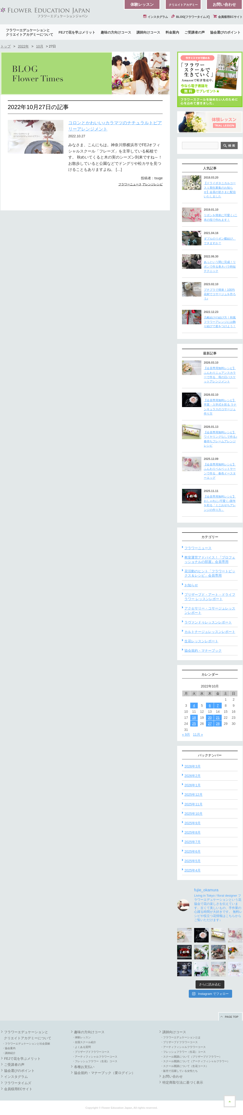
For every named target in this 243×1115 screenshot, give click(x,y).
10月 (39, 46)
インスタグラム (155, 17)
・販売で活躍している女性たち (179, 1070)
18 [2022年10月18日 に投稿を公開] (194, 718)
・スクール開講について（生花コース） (184, 1066)
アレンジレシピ (152, 184)
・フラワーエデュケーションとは (180, 1037)
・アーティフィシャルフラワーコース (94, 1056)
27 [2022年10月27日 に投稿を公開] (210, 724)
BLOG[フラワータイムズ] (190, 17)
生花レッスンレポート (201, 641)
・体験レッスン (81, 1037)
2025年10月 (193, 814)
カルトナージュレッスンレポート (209, 632)
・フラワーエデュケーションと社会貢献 (26, 1043)
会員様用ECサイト (228, 17)
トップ (5, 46)
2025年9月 (192, 823)
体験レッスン (142, 4)
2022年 (23, 46)
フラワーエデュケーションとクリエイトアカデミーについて (29, 32)
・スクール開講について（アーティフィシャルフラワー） (195, 1061)
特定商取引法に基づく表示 (182, 1082)
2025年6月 (192, 851)
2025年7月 (192, 842)
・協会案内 (8, 1048)
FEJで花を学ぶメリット (77, 32)
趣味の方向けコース (116, 32)
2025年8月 (192, 832)
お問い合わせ (224, 4)
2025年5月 (192, 861)
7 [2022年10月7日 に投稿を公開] (218, 705)
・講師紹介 (8, 1053)
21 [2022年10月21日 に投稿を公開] (218, 718)
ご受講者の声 (194, 32)
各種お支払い (84, 1067)
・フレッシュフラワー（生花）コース (94, 1061)
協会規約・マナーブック (203, 650)
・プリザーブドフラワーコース (90, 1051)
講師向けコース (148, 32)
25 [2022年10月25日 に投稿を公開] (194, 724)
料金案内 (172, 32)
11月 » (198, 734)
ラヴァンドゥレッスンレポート (208, 622)
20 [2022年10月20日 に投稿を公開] (210, 718)
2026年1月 (192, 785)
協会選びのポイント (225, 32)
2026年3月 (192, 766)
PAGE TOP (231, 1016)
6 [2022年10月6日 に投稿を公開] (210, 705)
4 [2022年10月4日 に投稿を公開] (194, 705)
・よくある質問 (81, 1047)
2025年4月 (192, 870)
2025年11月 (193, 804)
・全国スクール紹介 (84, 1042)
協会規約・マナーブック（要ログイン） (104, 1073)
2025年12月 (193, 794)
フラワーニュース (130, 184)
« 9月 (186, 734)
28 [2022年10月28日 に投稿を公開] (218, 724)
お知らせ (191, 585)
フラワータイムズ (17, 1083)
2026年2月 (192, 776)
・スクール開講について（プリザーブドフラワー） (191, 1056)
